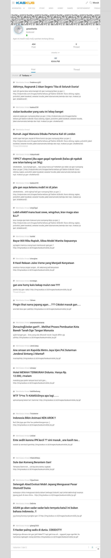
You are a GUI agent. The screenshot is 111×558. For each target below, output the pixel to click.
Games (70, 8)
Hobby (60, 8)
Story (42, 8)
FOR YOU (31, 8)
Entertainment (83, 8)
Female (97, 8)
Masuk (96, 3)
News (51, 8)
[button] (18, 29)
